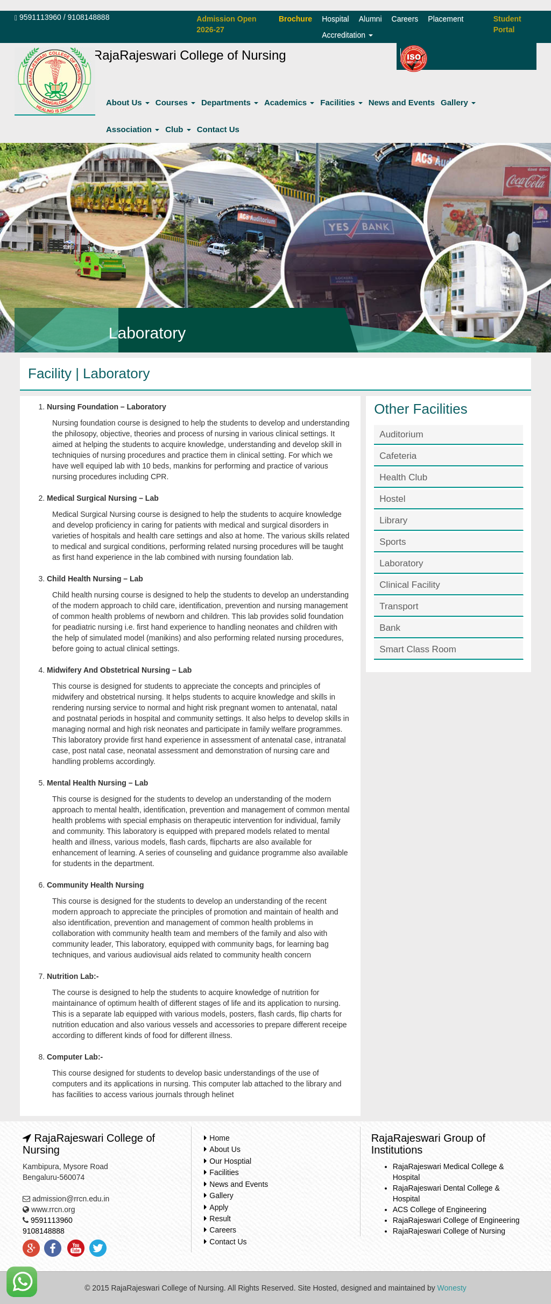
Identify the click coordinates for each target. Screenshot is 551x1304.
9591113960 (40, 17)
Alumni (370, 19)
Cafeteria (397, 456)
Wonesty (452, 1288)
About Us (128, 102)
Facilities (341, 102)
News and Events (402, 102)
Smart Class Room (417, 649)
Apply (218, 1207)
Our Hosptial (230, 1161)
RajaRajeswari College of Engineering (456, 1220)
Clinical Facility (409, 585)
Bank (389, 628)
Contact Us (218, 129)
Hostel (392, 499)
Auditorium (401, 434)
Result (220, 1218)
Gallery (458, 102)
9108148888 (89, 17)
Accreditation (347, 35)
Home (219, 1138)
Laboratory (401, 563)
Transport (398, 606)
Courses (175, 102)
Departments (229, 102)
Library (393, 520)
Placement (445, 19)
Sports (392, 542)
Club (178, 129)
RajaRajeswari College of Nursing (449, 1231)
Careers (405, 19)
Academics (289, 102)
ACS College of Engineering (439, 1209)
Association (132, 129)
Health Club (403, 477)
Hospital (335, 19)
